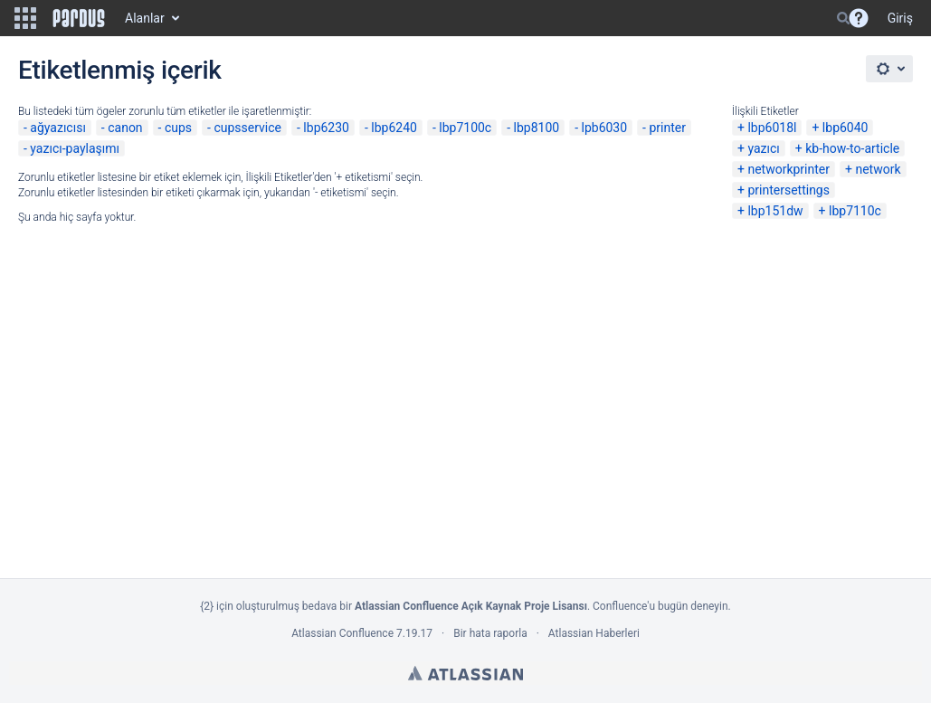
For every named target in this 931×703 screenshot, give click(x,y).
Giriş (900, 18)
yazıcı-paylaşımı (74, 148)
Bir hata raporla (490, 633)
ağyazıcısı (58, 127)
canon (125, 127)
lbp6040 (845, 127)
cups (178, 127)
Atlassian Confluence (342, 633)
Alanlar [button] (145, 18)
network (877, 169)
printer (667, 127)
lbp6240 (394, 127)
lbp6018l (771, 127)
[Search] (843, 18)
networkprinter (788, 169)
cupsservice (247, 127)
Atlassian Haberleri (594, 633)
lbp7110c (855, 211)
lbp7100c (465, 127)
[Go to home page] (79, 18)
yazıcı (763, 148)
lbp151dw (775, 211)
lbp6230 (326, 127)
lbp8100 (537, 127)
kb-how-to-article (852, 148)
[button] (25, 18)
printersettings (788, 190)
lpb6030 (605, 127)
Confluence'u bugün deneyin (660, 606)
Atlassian (465, 673)
